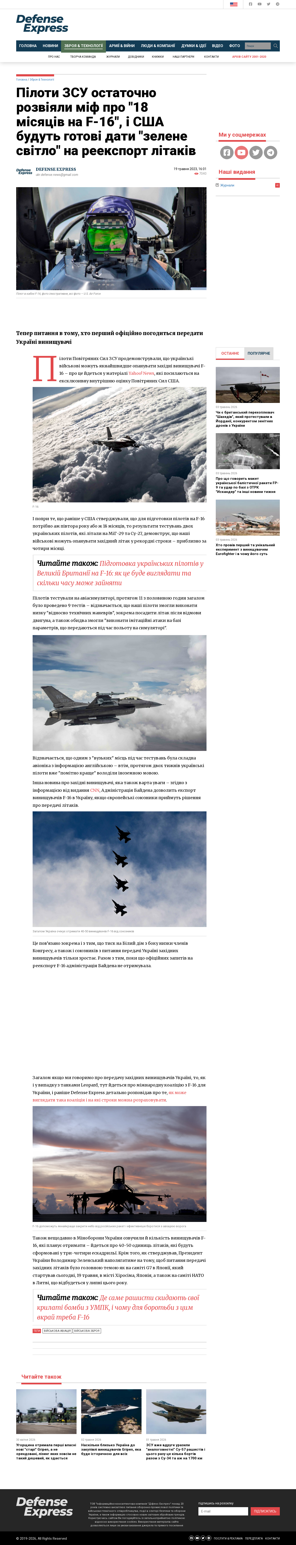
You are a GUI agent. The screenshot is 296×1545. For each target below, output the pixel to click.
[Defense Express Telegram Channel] (277, 5)
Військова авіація (56, 1330)
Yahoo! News (141, 373)
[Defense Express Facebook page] (251, 5)
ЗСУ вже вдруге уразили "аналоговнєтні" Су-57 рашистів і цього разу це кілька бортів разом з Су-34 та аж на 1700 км (175, 1451)
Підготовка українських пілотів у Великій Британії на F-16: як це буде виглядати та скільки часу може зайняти (113, 573)
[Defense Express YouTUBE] (260, 5)
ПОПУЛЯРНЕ (259, 353)
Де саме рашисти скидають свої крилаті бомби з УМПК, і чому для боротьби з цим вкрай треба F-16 (120, 1307)
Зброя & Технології (42, 79)
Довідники (136, 56)
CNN (94, 790)
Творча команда (83, 56)
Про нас (54, 56)
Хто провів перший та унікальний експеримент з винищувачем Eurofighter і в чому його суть (245, 548)
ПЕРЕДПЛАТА (254, 1538)
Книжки (158, 56)
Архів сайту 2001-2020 (249, 56)
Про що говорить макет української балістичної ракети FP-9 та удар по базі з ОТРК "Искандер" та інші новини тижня (247, 484)
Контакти (211, 56)
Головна (21, 79)
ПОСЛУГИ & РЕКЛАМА (228, 1538)
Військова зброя (85, 1330)
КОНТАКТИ (272, 1538)
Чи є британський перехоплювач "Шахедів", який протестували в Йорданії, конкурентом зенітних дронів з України (245, 418)
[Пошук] (275, 45)
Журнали (113, 56)
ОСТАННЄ (230, 353)
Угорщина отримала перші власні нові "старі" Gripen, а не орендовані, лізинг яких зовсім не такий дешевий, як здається (45, 1451)
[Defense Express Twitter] (269, 5)
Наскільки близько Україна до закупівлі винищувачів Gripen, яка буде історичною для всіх (108, 1449)
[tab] (230, 353)
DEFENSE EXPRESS (57, 169)
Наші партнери (183, 56)
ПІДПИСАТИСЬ (265, 1511)
